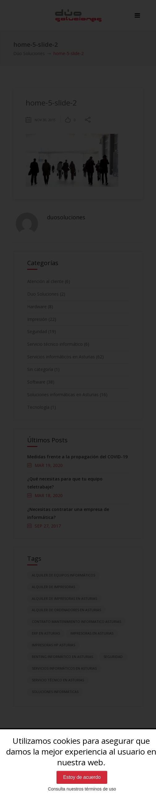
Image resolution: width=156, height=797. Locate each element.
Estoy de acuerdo (81, 777)
